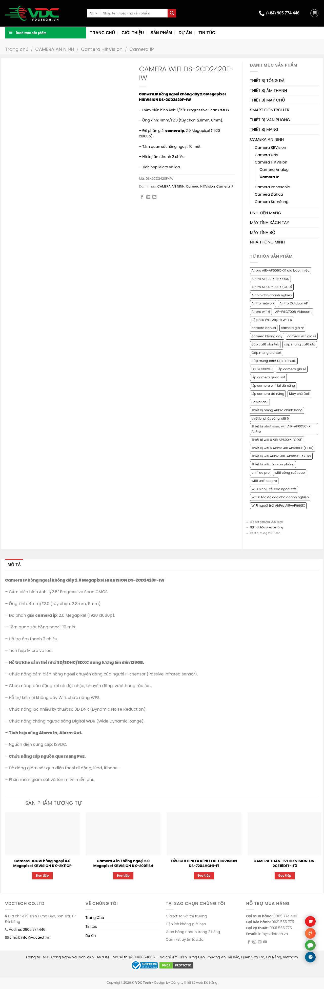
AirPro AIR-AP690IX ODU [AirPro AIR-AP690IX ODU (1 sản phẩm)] (270, 279)
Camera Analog (274, 169)
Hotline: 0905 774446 (27, 929)
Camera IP (141, 49)
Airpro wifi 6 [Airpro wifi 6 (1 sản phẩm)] (261, 312)
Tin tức (206, 33)
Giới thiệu (133, 33)
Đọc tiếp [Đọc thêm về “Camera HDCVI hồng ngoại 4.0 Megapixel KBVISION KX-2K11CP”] (42, 876)
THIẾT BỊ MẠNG (264, 129)
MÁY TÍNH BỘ (262, 232)
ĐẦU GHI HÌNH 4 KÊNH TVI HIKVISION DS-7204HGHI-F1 (204, 863)
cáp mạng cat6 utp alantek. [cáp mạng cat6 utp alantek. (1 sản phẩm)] (274, 361)
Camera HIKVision (102, 49)
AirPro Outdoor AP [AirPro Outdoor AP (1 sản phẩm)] (293, 303)
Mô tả (14, 565)
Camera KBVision (270, 147)
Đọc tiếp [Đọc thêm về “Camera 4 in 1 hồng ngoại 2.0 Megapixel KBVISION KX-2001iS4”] (123, 876)
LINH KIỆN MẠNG (265, 213)
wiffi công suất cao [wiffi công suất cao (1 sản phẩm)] (290, 472)
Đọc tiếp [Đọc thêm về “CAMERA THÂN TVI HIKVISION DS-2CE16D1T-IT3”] (284, 876)
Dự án (185, 33)
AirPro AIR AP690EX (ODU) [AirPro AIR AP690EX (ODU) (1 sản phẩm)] (272, 287)
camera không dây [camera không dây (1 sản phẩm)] (267, 336)
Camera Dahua (269, 194)
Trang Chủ (95, 917)
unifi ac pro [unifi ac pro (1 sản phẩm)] (261, 472)
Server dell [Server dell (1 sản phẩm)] (260, 402)
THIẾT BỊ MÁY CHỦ (267, 100)
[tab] (14, 565)
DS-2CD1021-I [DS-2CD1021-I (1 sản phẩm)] (262, 369)
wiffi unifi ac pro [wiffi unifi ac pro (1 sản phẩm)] (264, 481)
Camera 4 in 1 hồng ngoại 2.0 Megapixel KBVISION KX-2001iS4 (123, 863)
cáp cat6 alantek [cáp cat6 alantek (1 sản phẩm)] (265, 344)
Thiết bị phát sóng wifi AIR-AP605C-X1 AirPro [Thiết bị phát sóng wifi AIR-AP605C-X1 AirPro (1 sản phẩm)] (282, 429)
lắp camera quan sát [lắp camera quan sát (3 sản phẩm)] (269, 377)
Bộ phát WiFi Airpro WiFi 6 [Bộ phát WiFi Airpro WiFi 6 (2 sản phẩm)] (272, 320)
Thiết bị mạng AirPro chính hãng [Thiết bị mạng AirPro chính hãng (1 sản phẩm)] (277, 410)
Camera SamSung (272, 201)
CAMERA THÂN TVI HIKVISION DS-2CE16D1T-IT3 (285, 863)
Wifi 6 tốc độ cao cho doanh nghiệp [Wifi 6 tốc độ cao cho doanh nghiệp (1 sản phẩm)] (280, 497)
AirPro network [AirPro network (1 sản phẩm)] (263, 303)
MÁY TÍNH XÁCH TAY (269, 222)
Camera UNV (266, 154)
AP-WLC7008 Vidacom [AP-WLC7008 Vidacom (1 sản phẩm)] (293, 312)
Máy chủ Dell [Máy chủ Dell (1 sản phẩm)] (299, 394)
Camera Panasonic (272, 187)
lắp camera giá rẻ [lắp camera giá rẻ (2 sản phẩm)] (291, 369)
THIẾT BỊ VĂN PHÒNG (270, 120)
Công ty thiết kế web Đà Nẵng (194, 982)
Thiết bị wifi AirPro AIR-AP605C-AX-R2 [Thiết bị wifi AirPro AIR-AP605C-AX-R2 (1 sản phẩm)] (281, 456)
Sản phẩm (161, 33)
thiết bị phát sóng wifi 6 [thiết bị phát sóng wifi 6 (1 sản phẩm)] (270, 418)
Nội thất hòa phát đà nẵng (266, 527)
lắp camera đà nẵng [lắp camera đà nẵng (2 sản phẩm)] (268, 394)
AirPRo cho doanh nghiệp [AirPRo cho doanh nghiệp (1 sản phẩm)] (272, 295)
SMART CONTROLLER (270, 110)
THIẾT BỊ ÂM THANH (268, 90)
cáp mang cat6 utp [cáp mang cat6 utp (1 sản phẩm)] (300, 344)
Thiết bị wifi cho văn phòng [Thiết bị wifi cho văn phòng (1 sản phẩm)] (273, 464)
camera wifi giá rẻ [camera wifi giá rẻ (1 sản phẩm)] (301, 336)
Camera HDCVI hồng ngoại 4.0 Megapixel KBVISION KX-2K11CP (42, 863)
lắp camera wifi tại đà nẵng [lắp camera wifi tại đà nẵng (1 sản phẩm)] (273, 385)
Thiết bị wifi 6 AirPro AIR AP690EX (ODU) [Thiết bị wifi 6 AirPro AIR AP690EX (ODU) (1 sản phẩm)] (283, 448)
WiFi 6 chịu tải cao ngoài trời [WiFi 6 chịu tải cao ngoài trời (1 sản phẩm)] (274, 489)
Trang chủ (102, 33)
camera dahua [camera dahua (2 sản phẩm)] (264, 328)
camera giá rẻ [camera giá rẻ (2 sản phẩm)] (292, 328)
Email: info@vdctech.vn (30, 937)
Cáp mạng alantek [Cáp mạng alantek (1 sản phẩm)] (267, 353)
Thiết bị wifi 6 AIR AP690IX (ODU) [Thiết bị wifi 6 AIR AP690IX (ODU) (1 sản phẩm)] (277, 440)
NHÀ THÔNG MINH (267, 242)
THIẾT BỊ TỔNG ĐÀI (268, 81)
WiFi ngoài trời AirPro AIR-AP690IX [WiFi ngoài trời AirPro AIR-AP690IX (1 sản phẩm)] (278, 505)
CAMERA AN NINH (54, 49)
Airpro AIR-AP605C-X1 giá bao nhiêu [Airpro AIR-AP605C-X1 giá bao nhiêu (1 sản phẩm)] (281, 270)
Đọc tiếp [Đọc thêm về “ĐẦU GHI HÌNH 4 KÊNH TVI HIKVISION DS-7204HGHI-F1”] (204, 876)
